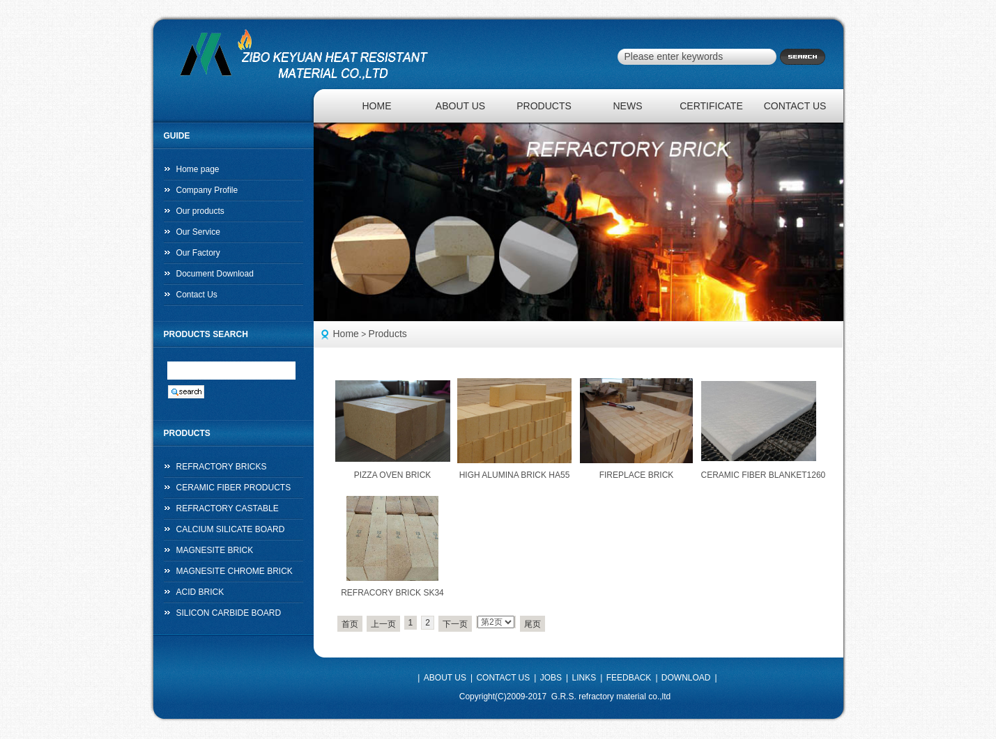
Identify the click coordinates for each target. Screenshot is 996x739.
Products (388, 333)
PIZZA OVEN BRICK (392, 475)
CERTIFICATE (711, 105)
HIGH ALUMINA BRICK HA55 (514, 475)
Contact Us (196, 295)
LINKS (584, 678)
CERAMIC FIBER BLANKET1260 (763, 475)
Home (346, 333)
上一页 (383, 624)
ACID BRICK (200, 592)
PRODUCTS (544, 105)
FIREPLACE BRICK (636, 475)
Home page (198, 169)
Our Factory (198, 253)
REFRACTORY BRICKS (221, 467)
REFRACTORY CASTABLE (227, 508)
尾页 (532, 624)
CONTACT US (795, 105)
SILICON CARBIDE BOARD (229, 613)
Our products (200, 211)
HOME (377, 105)
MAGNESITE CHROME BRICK (234, 571)
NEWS (628, 105)
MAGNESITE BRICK (215, 550)
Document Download (215, 274)
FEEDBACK (629, 678)
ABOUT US (460, 105)
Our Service (198, 232)
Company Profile (207, 190)
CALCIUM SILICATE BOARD (230, 529)
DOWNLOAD (686, 678)
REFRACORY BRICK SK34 (392, 593)
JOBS (551, 678)
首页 (350, 624)
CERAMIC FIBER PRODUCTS (233, 487)
